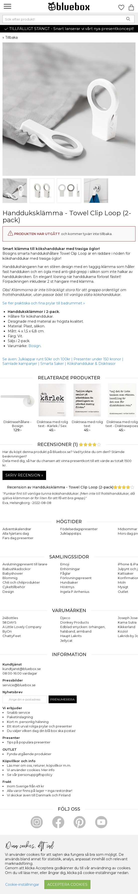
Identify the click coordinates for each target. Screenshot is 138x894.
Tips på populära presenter (28, 742)
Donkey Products (74, 622)
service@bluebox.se (19, 685)
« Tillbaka (10, 37)
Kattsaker (126, 573)
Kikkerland (126, 627)
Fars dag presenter (17, 538)
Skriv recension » (24, 475)
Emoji (64, 564)
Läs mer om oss (19, 765)
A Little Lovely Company (21, 627)
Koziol (123, 631)
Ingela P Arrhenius (74, 592)
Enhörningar (70, 569)
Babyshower (12, 573)
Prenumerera (62, 699)
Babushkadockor (16, 569)
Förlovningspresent (76, 578)
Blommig (9, 578)
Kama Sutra (127, 622)
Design (8, 592)
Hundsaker (69, 582)
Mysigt (123, 587)
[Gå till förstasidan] (69, 6)
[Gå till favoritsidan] (121, 6)
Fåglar (65, 573)
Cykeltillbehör (13, 587)
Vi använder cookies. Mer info (31, 770)
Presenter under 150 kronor (97, 359)
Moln (122, 582)
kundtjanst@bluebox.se (21, 669)
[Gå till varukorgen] (131, 6)
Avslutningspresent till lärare (24, 564)
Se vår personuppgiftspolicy (29, 775)
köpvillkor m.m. (58, 765)
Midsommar (127, 529)
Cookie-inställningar (22, 884)
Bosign (34, 346)
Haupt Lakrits (70, 636)
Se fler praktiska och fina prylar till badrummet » (43, 303)
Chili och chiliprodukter (21, 582)
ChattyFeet (11, 636)
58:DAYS (9, 622)
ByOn (7, 631)
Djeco (65, 618)
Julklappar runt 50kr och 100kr (44, 359)
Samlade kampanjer (19, 363)
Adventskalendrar (16, 529)
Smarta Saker (52, 363)
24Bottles (10, 618)
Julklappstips (70, 533)
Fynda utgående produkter (29, 754)
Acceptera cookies (67, 884)
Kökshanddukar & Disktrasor (91, 363)
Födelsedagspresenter (79, 529)
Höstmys (67, 587)
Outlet (123, 592)
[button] (7, 6)
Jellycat (66, 641)
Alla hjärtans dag (15, 533)
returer (39, 765)
